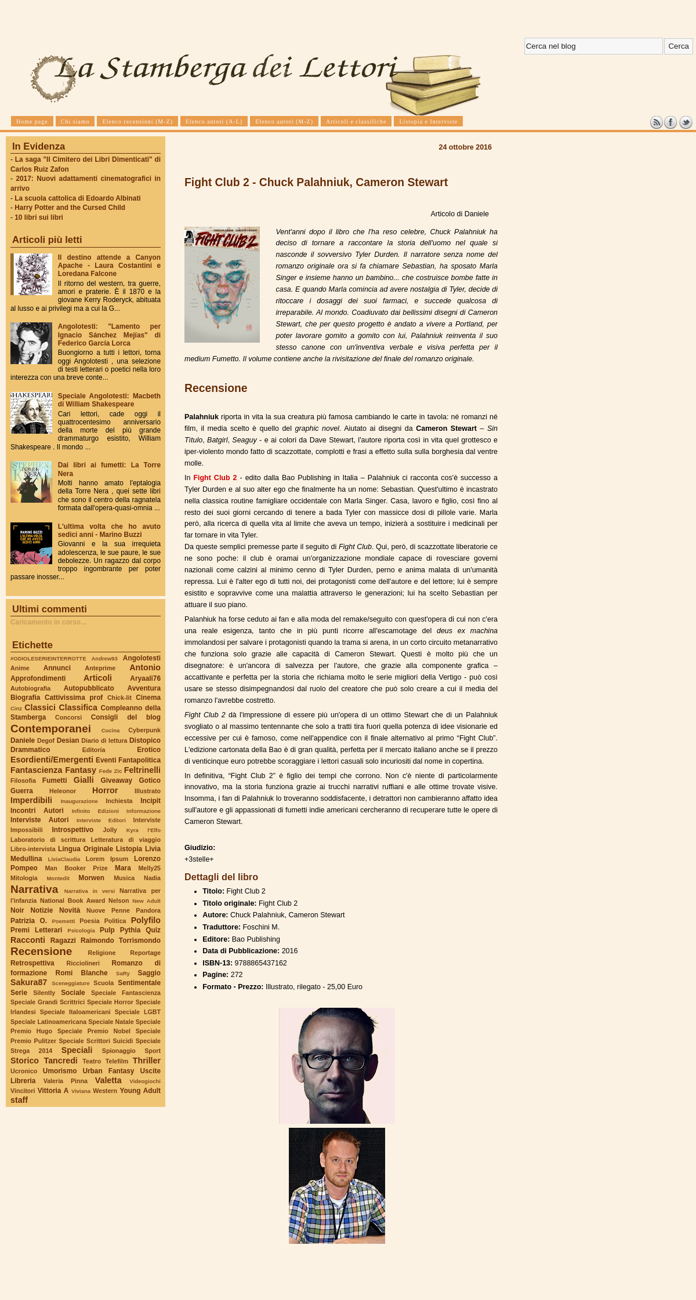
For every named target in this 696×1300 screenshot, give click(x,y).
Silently (44, 992)
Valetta (108, 1080)
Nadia (152, 877)
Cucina (111, 730)
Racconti (27, 940)
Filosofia (23, 780)
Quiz (153, 930)
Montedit (57, 878)
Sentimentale (139, 983)
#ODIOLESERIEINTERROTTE (48, 658)
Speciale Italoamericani (75, 1011)
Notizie (41, 910)
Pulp (107, 930)
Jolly (110, 829)
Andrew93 (105, 658)
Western (105, 1090)
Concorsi (68, 717)
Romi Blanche (82, 973)
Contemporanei (50, 728)
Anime (20, 667)
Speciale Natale (110, 1021)
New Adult (146, 901)
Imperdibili (31, 800)
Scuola (103, 982)
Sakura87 (28, 982)
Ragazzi (63, 940)
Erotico (149, 750)
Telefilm (117, 1061)
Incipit (150, 801)
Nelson (118, 900)
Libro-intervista (33, 848)
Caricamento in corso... (48, 622)
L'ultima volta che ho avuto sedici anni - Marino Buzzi (109, 530)
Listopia (129, 849)
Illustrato (148, 790)
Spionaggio (119, 1050)
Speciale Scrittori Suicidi (96, 1040)
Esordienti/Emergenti (51, 759)
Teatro (91, 1061)
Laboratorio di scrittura (47, 839)
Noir (17, 910)
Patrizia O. (28, 921)
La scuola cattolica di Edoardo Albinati (77, 198)
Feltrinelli (142, 770)
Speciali (77, 1050)
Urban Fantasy (108, 1071)
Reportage (145, 952)
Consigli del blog (126, 717)
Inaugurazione (79, 801)
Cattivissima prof (74, 697)
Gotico (150, 780)
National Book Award (72, 900)
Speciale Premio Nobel (93, 1030)
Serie (18, 993)
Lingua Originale (85, 849)
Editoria (94, 749)
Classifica (78, 707)
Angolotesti (142, 658)
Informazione (143, 811)
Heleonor (62, 790)
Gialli (84, 780)
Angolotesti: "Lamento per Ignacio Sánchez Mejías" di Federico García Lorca (109, 334)
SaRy (123, 973)
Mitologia (24, 877)
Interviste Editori (101, 820)
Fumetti (54, 780)
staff (19, 1100)
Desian (68, 740)
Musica (124, 877)
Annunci (57, 668)
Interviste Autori (39, 820)
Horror (105, 790)
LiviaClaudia (64, 859)
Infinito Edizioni (95, 811)
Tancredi (61, 1060)
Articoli (98, 677)
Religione (102, 952)
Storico (24, 1060)
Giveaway (117, 780)
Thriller (147, 1060)
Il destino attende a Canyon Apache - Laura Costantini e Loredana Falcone (109, 265)
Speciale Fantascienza (126, 992)
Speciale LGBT (138, 1011)
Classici (40, 707)
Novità (69, 910)
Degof (46, 740)
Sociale (73, 993)
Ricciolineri (82, 963)
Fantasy (80, 770)
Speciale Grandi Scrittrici (47, 1001)
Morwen (91, 878)
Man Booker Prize (76, 868)
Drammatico (30, 750)
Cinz (16, 708)
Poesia (89, 920)
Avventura (144, 688)
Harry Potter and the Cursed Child (69, 208)
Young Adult (140, 1091)
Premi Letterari (36, 930)
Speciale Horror (110, 1001)
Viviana (80, 1091)
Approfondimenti (38, 678)
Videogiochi (145, 1081)
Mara (123, 868)
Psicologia (81, 930)
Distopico (145, 740)
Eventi (106, 760)
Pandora (148, 910)
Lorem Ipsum (107, 858)
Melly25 (149, 868)
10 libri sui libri (38, 217)
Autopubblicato (89, 688)
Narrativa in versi (89, 891)
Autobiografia (30, 688)
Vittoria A (53, 1091)
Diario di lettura (104, 740)
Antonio (145, 667)
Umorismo (60, 1071)
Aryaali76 (145, 678)
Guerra (21, 791)
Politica (115, 920)
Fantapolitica (139, 760)
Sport (152, 1050)
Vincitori (22, 1090)
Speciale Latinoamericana (48, 1021)
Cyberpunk (144, 730)
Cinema (148, 697)
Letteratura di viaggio (125, 839)
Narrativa (34, 889)
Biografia (25, 697)
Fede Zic (110, 771)
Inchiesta (119, 800)
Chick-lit (119, 697)
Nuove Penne (108, 910)
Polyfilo (146, 920)
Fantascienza (36, 770)
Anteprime (100, 667)
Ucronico (23, 1070)
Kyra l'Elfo (143, 830)
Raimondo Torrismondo (121, 940)
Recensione (41, 951)
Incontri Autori (37, 811)
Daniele (22, 740)
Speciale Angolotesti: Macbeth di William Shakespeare (109, 400)
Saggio (149, 973)
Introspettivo (73, 830)
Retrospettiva (32, 963)
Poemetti (63, 921)
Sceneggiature (70, 983)
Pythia (130, 930)
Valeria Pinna (66, 1080)
